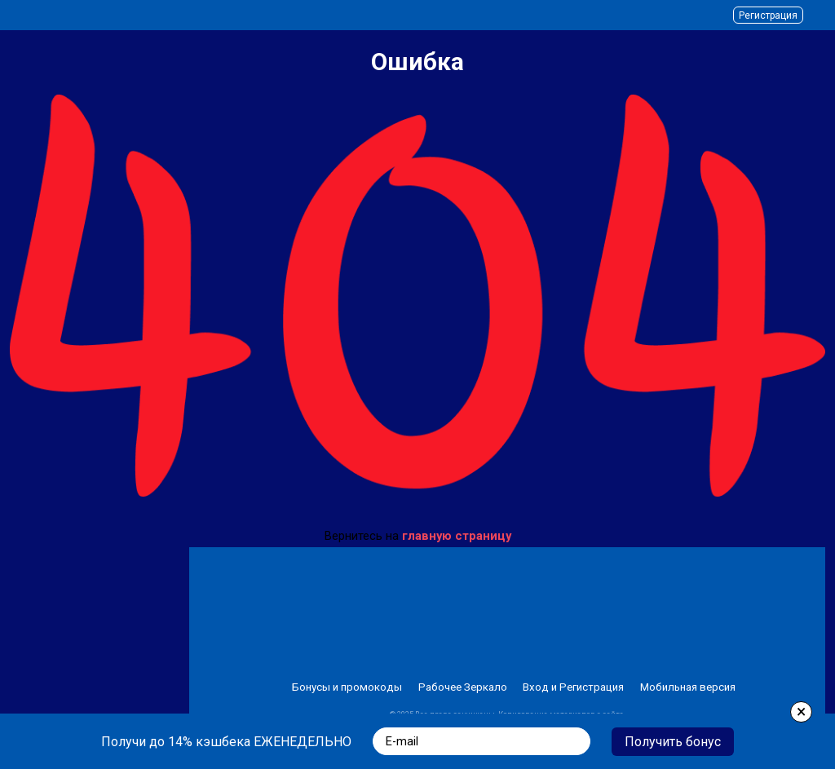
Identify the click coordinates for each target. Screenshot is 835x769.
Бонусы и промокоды (347, 687)
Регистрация (768, 15)
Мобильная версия (688, 687)
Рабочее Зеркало (462, 687)
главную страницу (456, 535)
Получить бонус (673, 741)
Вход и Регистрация (573, 687)
